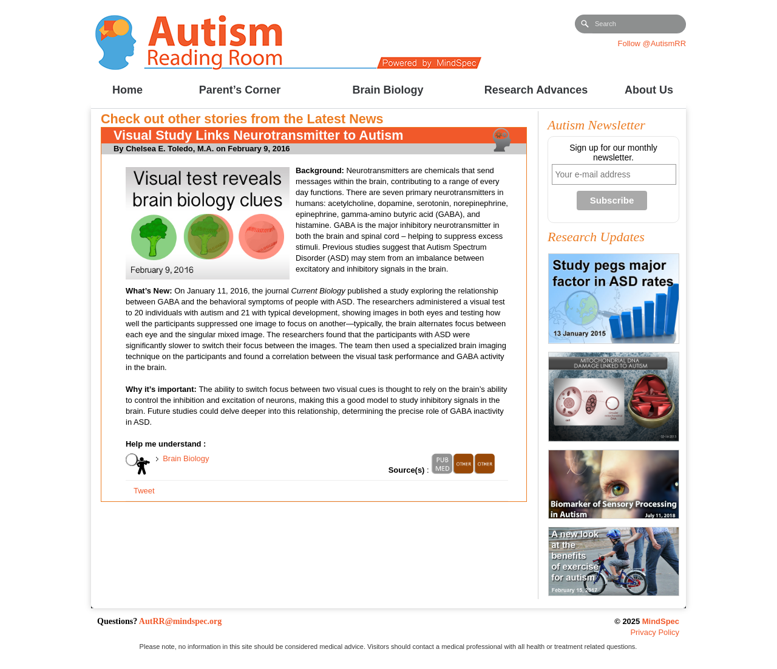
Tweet (144, 490)
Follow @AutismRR (652, 43)
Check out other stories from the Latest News (242, 118)
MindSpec (660, 621)
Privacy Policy (654, 632)
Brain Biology (186, 458)
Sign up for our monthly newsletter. (613, 152)
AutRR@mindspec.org (180, 621)
